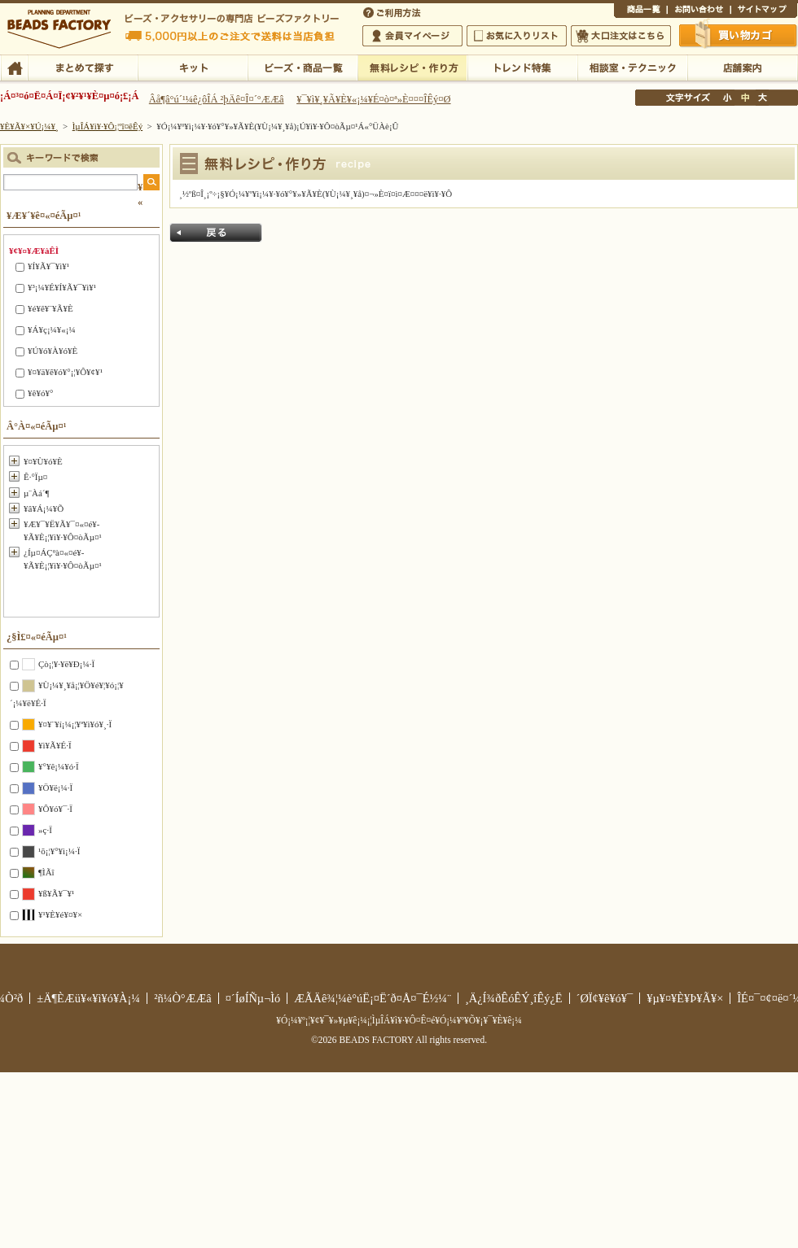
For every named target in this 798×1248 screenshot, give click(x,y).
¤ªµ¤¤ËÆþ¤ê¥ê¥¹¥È (517, 35)
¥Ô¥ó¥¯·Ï (55, 809)
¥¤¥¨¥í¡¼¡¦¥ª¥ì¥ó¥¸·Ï (75, 724)
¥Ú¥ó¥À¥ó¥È (52, 351)
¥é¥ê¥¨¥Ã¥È (50, 308)
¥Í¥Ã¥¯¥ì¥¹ (48, 266)
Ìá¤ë (215, 232)
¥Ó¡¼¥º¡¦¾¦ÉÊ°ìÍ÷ (302, 66)
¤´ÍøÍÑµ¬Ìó (253, 998)
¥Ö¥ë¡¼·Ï (55, 787)
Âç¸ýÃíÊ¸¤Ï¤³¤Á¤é (621, 35)
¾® (727, 97)
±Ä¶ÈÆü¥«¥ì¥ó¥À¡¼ (88, 998)
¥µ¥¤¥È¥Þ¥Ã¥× (763, 11)
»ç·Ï (45, 830)
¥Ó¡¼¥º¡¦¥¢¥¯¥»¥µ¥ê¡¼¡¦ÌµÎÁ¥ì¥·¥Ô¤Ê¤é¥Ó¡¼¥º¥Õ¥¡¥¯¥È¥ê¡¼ (399, 1020)
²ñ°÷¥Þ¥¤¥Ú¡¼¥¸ (412, 35)
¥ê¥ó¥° (40, 393)
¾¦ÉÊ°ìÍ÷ (640, 11)
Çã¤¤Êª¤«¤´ (738, 35)
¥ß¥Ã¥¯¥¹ (56, 893)
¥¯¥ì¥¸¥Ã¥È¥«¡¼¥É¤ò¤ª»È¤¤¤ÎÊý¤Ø (373, 99)
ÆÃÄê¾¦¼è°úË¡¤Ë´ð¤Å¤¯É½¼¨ (372, 998)
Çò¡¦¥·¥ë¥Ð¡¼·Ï (66, 664)
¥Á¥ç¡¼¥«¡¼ (52, 329)
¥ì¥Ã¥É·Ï (55, 745)
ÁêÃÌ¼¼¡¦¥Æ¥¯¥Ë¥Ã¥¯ (632, 66)
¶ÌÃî (46, 872)
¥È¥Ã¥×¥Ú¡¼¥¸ (29, 126)
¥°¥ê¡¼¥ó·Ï (58, 766)
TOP (14, 66)
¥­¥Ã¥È (192, 66)
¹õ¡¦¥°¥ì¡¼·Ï (59, 851)
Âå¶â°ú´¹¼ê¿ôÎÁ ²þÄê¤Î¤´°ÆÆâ (216, 99)
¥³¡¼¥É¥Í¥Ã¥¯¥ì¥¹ (62, 287)
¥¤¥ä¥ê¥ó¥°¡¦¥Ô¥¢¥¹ (65, 372)
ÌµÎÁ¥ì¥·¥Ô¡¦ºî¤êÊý (412, 66)
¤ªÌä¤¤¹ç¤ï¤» (699, 11)
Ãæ (745, 97)
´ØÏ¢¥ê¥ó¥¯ (605, 998)
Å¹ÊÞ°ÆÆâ (742, 66)
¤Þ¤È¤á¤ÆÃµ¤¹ (82, 66)
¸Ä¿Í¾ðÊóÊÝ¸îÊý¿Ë (514, 998)
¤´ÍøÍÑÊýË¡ (393, 11)
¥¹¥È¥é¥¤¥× (60, 914)
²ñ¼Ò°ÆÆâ (183, 998)
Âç (762, 97)
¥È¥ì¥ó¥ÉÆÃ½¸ (522, 66)
